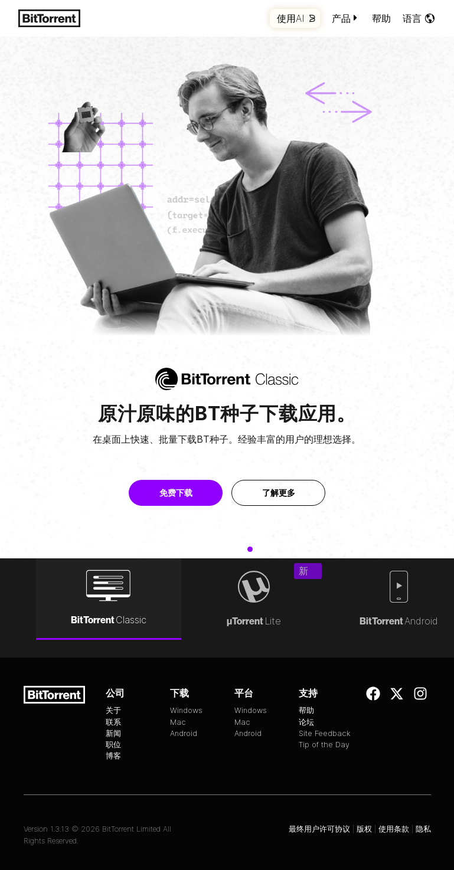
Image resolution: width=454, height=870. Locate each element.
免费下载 (181, 493)
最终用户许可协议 (319, 829)
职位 (113, 744)
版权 (364, 829)
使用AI (296, 18)
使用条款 (393, 829)
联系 (113, 722)
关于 (113, 710)
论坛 (306, 722)
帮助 (381, 18)
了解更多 (284, 493)
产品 (346, 18)
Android (183, 733)
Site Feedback (325, 733)
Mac (178, 722)
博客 (113, 755)
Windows (186, 710)
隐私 (423, 829)
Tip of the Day (324, 744)
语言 (419, 18)
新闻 (113, 733)
